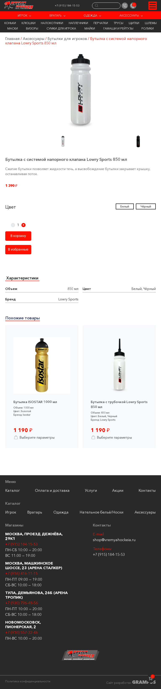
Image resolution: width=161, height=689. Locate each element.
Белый (124, 206)
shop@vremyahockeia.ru (114, 540)
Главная (12, 38)
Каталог (12, 491)
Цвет (10, 207)
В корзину (18, 236)
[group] (80, 91)
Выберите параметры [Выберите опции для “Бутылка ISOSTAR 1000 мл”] (34, 437)
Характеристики (22, 278)
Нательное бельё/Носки (101, 513)
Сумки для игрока (61, 28)
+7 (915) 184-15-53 (70, 5)
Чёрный (145, 206)
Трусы (118, 23)
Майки (89, 28)
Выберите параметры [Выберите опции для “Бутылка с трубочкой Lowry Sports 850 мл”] (111, 437)
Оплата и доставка (52, 491)
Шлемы (151, 23)
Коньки (10, 23)
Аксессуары (129, 15)
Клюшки (28, 23)
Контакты (147, 491)
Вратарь (55, 15)
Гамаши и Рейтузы (118, 28)
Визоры (32, 28)
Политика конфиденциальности (27, 681)
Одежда (90, 15)
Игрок (22, 15)
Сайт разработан (131, 682)
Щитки (134, 23)
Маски (12, 28)
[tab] (22, 278)
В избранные (18, 250)
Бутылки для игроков (68, 38)
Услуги (91, 491)
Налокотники (52, 23)
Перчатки (100, 23)
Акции (118, 491)
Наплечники (78, 23)
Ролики (148, 28)
